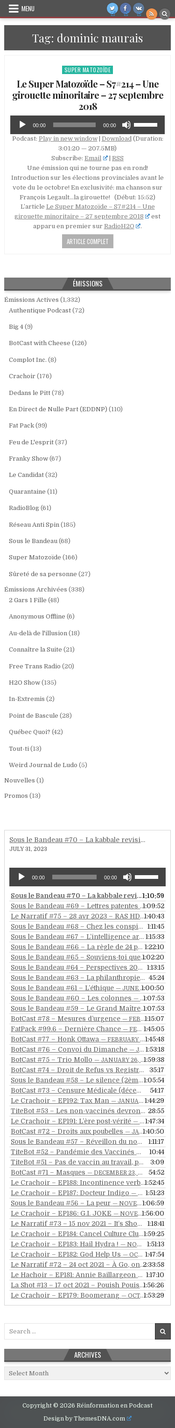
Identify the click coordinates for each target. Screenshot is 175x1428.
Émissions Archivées (35, 589)
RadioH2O (122, 226)
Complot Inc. (28, 359)
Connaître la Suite (35, 649)
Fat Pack (21, 425)
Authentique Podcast (40, 310)
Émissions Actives (31, 299)
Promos (16, 795)
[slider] (74, 124)
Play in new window (68, 138)
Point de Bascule (33, 715)
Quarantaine (27, 491)
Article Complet (88, 241)
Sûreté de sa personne (43, 574)
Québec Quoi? (29, 731)
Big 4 (16, 326)
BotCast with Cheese (39, 343)
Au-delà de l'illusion (38, 633)
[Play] (22, 124)
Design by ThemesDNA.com (87, 1418)
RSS (118, 158)
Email (96, 158)
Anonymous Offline (37, 616)
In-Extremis (27, 698)
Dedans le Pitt (29, 392)
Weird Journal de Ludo (43, 765)
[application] (87, 125)
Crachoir (22, 376)
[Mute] (126, 124)
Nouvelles (19, 780)
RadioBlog (24, 507)
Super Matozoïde (87, 70)
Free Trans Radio (35, 666)
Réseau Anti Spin (34, 524)
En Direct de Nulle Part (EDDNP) (58, 409)
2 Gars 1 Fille (28, 600)
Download (117, 138)
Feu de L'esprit (31, 442)
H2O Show (24, 682)
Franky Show (28, 458)
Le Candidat (26, 474)
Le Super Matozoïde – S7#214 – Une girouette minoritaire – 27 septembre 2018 (87, 94)
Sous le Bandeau (33, 540)
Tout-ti (19, 748)
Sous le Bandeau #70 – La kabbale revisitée (79, 839)
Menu (28, 8)
